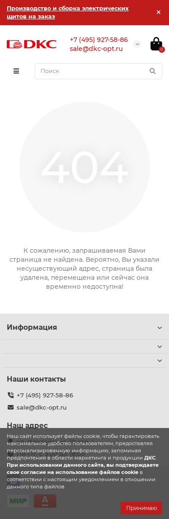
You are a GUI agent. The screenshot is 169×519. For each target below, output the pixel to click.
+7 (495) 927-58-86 (45, 395)
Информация (84, 327)
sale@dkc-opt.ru (42, 407)
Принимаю (141, 508)
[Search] (98, 71)
